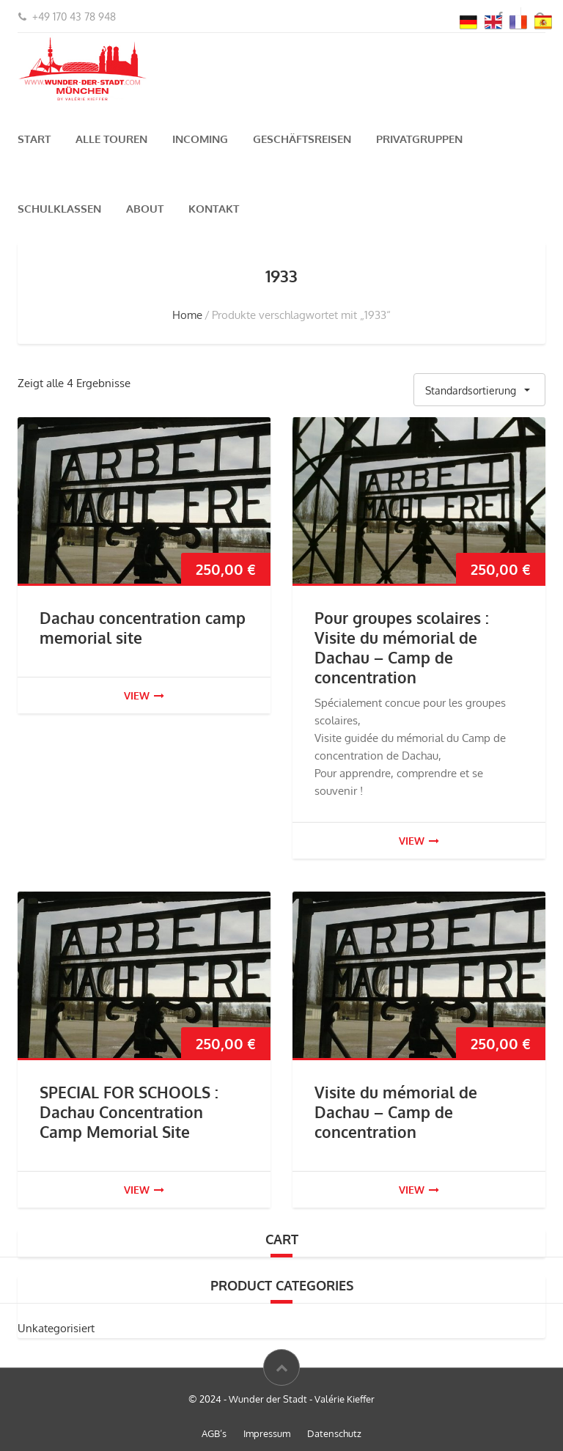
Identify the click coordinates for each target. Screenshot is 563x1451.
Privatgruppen (419, 139)
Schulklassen (59, 209)
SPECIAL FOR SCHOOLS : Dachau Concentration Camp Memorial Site (129, 1112)
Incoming (200, 139)
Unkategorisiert (56, 1328)
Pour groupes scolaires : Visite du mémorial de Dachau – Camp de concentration (401, 647)
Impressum (266, 1433)
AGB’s (214, 1433)
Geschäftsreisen (302, 139)
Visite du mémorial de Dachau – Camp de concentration (395, 1112)
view (144, 695)
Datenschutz (334, 1433)
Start (34, 139)
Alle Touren (111, 139)
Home (187, 315)
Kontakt (213, 209)
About (144, 209)
